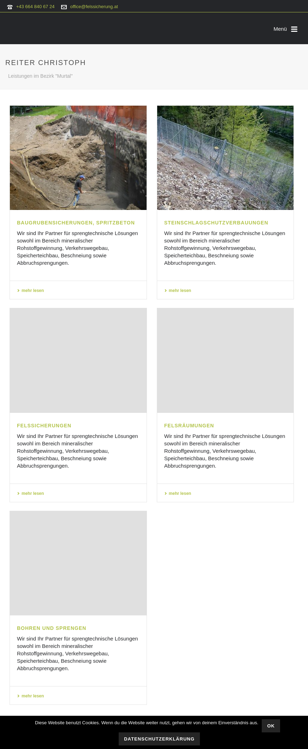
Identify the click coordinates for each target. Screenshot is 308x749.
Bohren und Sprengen (51, 628)
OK (271, 725)
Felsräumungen (189, 425)
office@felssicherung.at (94, 6)
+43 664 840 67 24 (35, 6)
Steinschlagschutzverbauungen (216, 223)
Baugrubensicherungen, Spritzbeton (76, 223)
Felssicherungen (44, 425)
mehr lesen (30, 290)
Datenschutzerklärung (159, 739)
